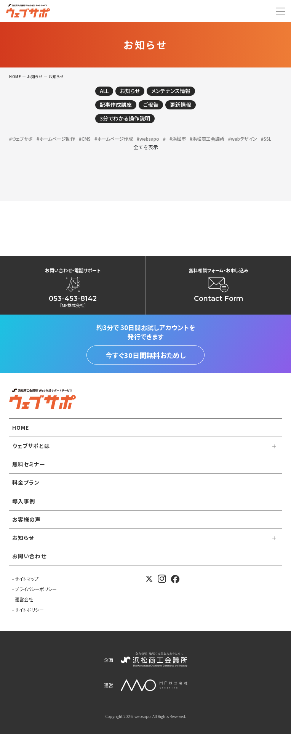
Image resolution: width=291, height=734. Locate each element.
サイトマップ (26, 578)
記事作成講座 (116, 104)
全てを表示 (145, 147)
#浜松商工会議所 (207, 139)
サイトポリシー (29, 609)
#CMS (85, 139)
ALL (104, 91)
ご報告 (150, 104)
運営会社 (24, 599)
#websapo (148, 139)
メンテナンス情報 (170, 91)
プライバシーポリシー (36, 589)
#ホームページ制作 (56, 139)
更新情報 (180, 104)
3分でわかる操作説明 (125, 118)
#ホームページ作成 (113, 139)
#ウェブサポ (21, 139)
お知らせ (130, 91)
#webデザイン (242, 139)
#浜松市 (177, 139)
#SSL (266, 139)
